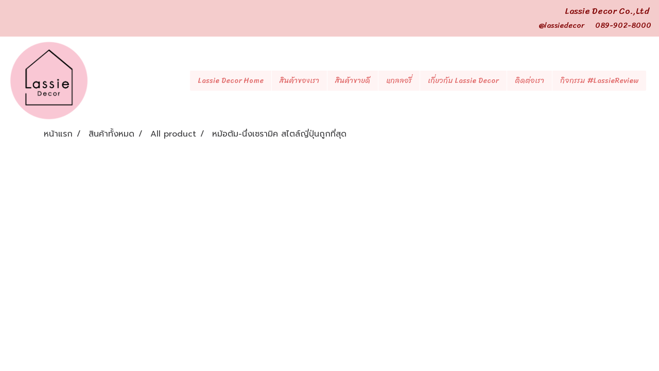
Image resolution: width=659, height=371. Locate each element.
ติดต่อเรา (529, 80)
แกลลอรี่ (399, 80)
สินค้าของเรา (299, 80)
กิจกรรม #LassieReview (599, 80)
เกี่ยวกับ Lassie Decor (463, 80)
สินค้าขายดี (352, 80)
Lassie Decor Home (231, 80)
